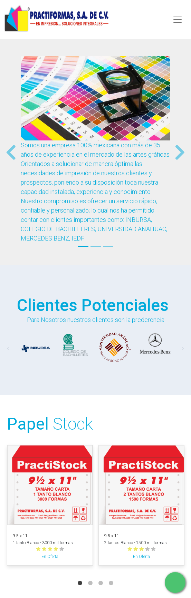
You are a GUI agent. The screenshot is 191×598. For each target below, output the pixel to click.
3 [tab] (100, 576)
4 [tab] (111, 576)
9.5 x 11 (20, 535)
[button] (8, 152)
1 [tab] (80, 576)
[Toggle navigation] (177, 19)
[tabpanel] (50, 506)
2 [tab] (90, 576)
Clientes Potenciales (93, 305)
